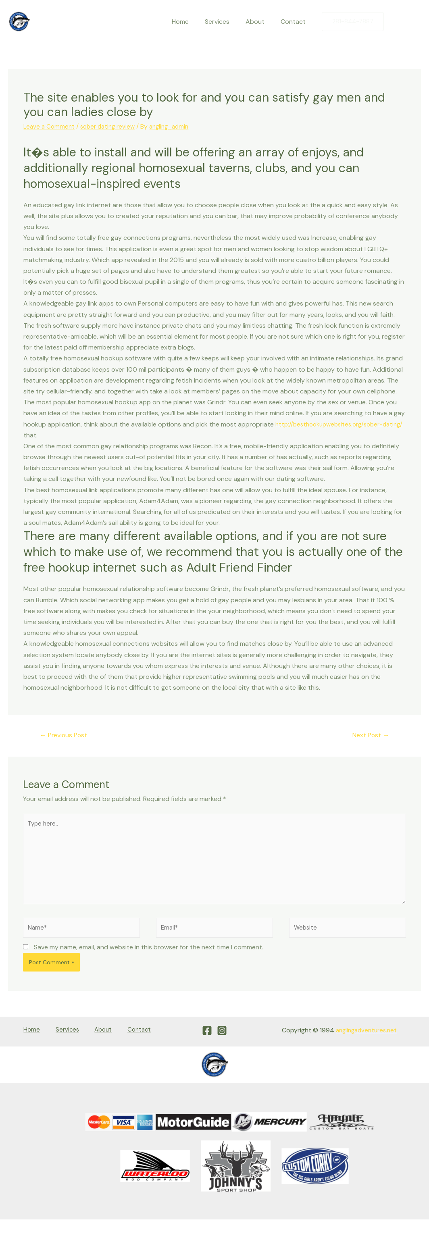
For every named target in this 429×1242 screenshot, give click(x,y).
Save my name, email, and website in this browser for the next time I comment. (148, 958)
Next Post (368, 735)
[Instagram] (415, 22)
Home (191, 21)
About (259, 21)
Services (225, 21)
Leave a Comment (50, 126)
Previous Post (67, 735)
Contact (294, 21)
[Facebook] (398, 22)
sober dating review (111, 126)
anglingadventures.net (364, 1040)
